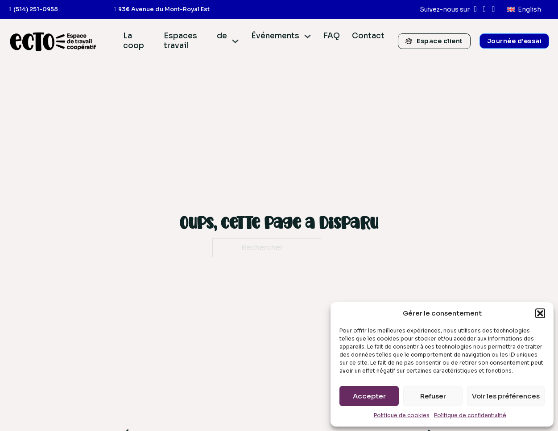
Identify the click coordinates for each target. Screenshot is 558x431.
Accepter (369, 396)
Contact (368, 36)
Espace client (434, 41)
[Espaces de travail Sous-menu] (235, 41)
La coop (133, 40)
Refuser (433, 396)
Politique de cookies (402, 415)
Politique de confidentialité (470, 415)
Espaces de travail (195, 40)
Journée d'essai (514, 41)
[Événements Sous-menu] (307, 36)
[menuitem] (524, 9)
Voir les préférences (506, 396)
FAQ (331, 36)
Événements (275, 36)
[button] (540, 313)
